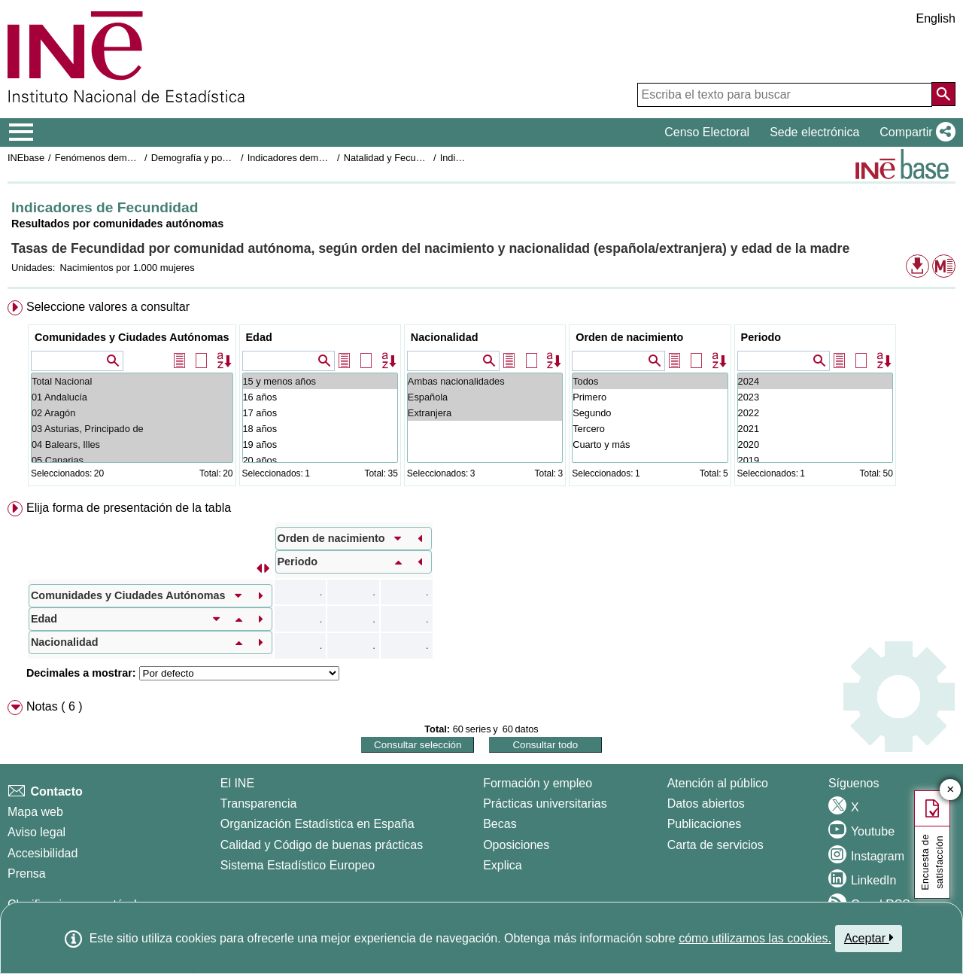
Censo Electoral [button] (706, 132)
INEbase (26, 157)
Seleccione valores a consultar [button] (108, 306)
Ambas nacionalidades (485, 381)
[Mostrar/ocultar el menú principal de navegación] (21, 132)
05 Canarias (132, 460)
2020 (815, 444)
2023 (815, 397)
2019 (815, 460)
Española (485, 397)
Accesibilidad (42, 853)
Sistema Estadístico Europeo (297, 865)
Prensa (27, 873)
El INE (237, 783)
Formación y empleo (537, 783)
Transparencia (258, 803)
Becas (499, 823)
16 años (320, 397)
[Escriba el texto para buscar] (784, 95)
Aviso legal (36, 832)
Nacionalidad (444, 337)
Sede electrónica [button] (814, 132)
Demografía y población (202, 157)
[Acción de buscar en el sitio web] (943, 94)
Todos (650, 381)
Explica (502, 865)
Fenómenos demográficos (110, 157)
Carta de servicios (715, 845)
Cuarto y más (650, 444)
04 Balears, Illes (132, 444)
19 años (320, 444)
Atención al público (717, 783)
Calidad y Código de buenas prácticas (322, 845)
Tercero (650, 429)
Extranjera (485, 413)
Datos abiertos (706, 803)
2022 (815, 413)
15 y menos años (320, 381)
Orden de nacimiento (629, 337)
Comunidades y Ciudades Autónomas (132, 337)
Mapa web (35, 811)
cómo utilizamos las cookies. (755, 938)
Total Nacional (132, 381)
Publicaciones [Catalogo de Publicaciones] (704, 823)
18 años (320, 429)
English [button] (935, 18)
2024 (815, 381)
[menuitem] (481, 396)
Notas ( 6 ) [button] (54, 706)
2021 (815, 429)
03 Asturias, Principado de (132, 429)
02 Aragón (132, 413)
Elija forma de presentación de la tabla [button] (128, 507)
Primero (650, 397)
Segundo (650, 413)
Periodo (761, 337)
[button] (914, 132)
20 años (320, 460)
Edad (259, 337)
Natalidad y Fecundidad (394, 157)
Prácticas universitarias (545, 803)
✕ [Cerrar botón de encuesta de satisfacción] (950, 790)
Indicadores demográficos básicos (320, 157)
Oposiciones (516, 845)
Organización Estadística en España (317, 823)
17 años (320, 413)
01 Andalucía (132, 397)
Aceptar (868, 938)
